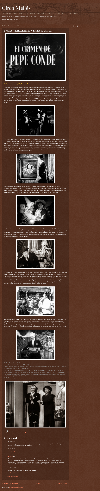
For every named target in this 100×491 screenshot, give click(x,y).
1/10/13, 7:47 (11, 451)
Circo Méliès (16, 8)
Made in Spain (11, 432)
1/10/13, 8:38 (11, 472)
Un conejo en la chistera (22, 432)
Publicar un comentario (12, 476)
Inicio (38, 484)
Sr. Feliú (10, 456)
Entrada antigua (63, 484)
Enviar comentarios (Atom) (16, 487)
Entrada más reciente (10, 484)
